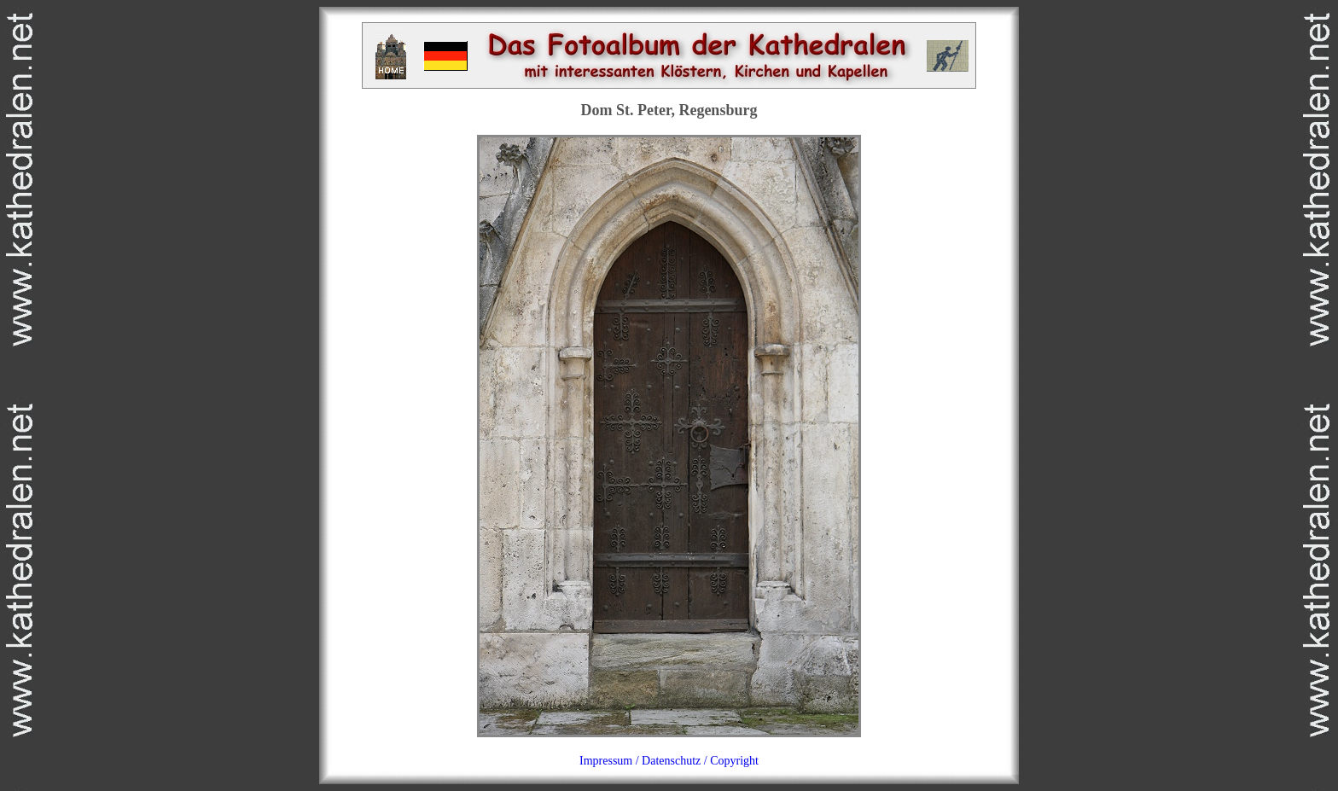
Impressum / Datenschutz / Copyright (669, 760)
